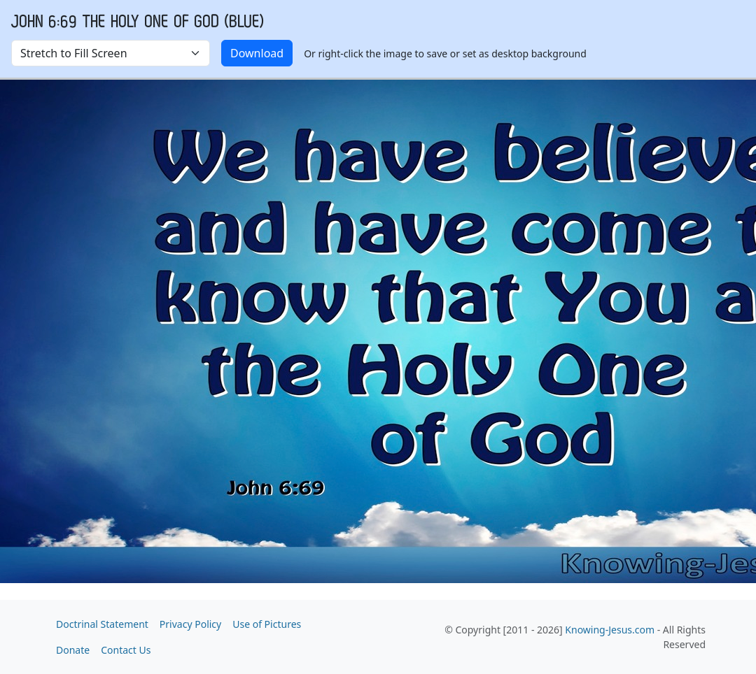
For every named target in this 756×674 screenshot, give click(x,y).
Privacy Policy (190, 624)
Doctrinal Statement (102, 624)
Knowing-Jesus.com (609, 629)
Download (257, 53)
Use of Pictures (266, 624)
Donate (73, 650)
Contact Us (125, 650)
